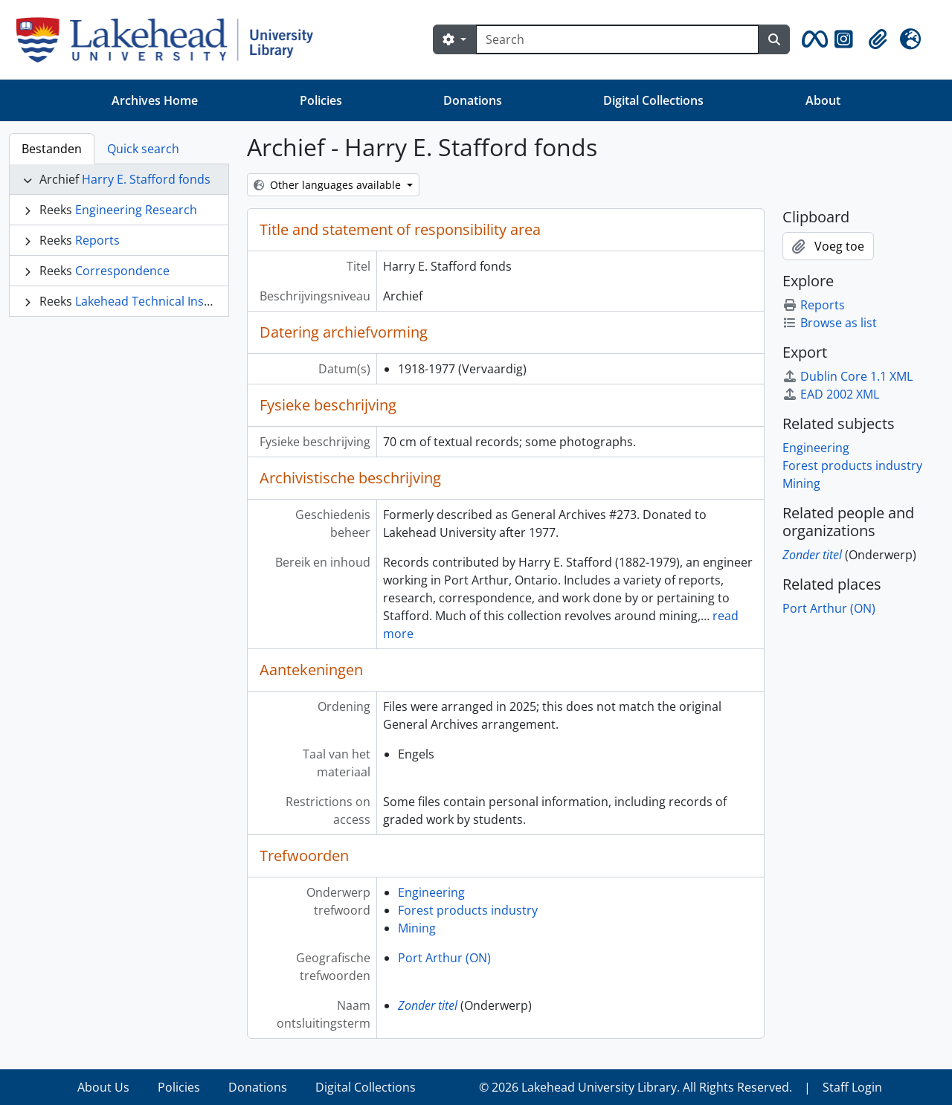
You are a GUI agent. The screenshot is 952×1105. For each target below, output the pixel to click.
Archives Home (155, 100)
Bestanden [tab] (52, 149)
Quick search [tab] (143, 149)
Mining (417, 928)
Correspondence (122, 270)
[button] (812, 39)
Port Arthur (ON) (444, 958)
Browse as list (829, 323)
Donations (472, 100)
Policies (321, 100)
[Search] (617, 39)
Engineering (431, 892)
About (822, 100)
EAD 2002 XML (830, 394)
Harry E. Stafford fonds (146, 179)
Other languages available (329, 185)
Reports (97, 240)
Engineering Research (136, 210)
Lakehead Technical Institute (154, 301)
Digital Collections (653, 100)
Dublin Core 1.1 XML (847, 376)
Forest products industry (468, 910)
